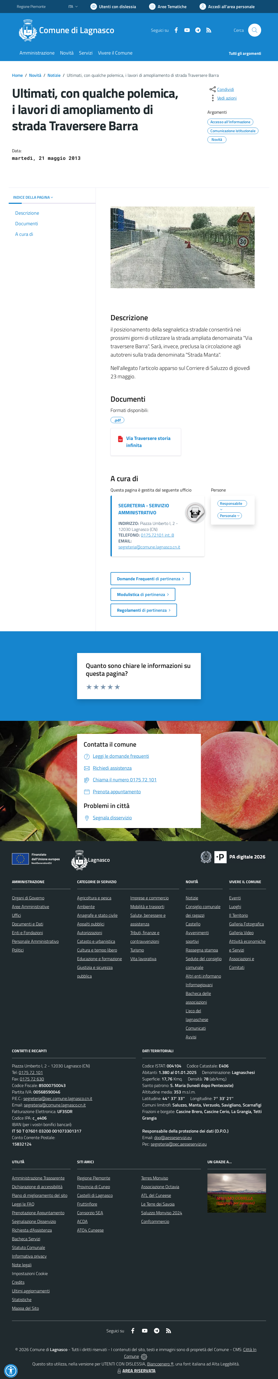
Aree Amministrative (30, 906)
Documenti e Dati (27, 924)
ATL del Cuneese (156, 1195)
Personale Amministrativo (35, 941)
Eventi (235, 898)
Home (17, 75)
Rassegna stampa (202, 950)
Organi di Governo (28, 898)
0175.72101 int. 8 (157, 535)
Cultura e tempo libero (97, 950)
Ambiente (86, 906)
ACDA (82, 1221)
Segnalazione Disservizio (34, 1221)
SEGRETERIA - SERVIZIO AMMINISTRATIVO (143, 509)
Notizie (54, 75)
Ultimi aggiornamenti (31, 1291)
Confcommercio (155, 1221)
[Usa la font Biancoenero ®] (113, 6)
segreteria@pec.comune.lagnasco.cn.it (57, 1098)
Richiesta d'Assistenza (32, 1230)
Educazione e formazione (99, 958)
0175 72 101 (31, 1072)
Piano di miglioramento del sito (39, 1195)
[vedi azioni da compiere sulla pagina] (222, 98)
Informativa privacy (29, 1256)
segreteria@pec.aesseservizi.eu (179, 1144)
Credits (18, 1282)
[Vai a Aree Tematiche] (168, 6)
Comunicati (196, 1028)
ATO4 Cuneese (90, 1230)
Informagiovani (199, 984)
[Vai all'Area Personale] (227, 6)
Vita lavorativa (143, 958)
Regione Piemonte (93, 1178)
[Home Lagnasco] (69, 30)
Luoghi (235, 906)
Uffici (16, 915)
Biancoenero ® (160, 1364)
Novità (35, 75)
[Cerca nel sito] (254, 30)
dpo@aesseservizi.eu (173, 1137)
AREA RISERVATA (136, 1370)
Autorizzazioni (89, 932)
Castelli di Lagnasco (95, 1195)
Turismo (137, 950)
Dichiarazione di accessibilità (37, 1186)
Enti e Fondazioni (27, 932)
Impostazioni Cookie (30, 1273)
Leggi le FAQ (23, 1204)
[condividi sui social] (221, 89)
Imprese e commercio (149, 898)
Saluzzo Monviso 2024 (161, 1212)
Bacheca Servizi (26, 1238)
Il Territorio (238, 915)
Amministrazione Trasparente (38, 1178)
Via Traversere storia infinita (148, 442)
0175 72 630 (32, 1079)
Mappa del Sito (25, 1308)
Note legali (21, 1264)
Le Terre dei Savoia (158, 1204)
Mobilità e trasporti (147, 906)
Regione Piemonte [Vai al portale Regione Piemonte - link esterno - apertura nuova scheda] (31, 6)
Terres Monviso (154, 1178)
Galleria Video (241, 932)
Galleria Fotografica (246, 924)
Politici (18, 950)
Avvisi (191, 1037)
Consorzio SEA (90, 1212)
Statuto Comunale (28, 1247)
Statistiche (21, 1299)
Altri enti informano (203, 976)
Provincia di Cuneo (93, 1186)
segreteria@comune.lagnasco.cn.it (149, 547)
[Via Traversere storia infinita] (120, 438)
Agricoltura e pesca (94, 898)
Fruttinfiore (87, 1204)
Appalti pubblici (90, 924)
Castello (193, 924)
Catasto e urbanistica (96, 941)
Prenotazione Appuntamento (38, 1212)
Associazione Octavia (160, 1186)
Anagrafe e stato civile (97, 915)
